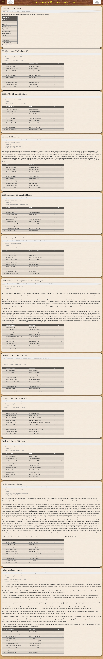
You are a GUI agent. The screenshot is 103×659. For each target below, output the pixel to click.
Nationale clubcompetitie (26, 11)
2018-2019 (18, 11)
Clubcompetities (10, 11)
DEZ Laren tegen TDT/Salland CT (40, 54)
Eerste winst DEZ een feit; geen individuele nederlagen (44, 283)
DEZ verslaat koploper (38, 139)
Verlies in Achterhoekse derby (39, 486)
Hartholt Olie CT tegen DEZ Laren (40, 358)
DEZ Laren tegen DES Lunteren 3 (40, 401)
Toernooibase (9, 44)
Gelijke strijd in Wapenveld (39, 573)
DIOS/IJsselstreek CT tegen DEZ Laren (41, 197)
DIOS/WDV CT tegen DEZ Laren (40, 97)
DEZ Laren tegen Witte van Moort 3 (40, 240)
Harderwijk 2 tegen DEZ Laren (39, 444)
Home (4, 11)
